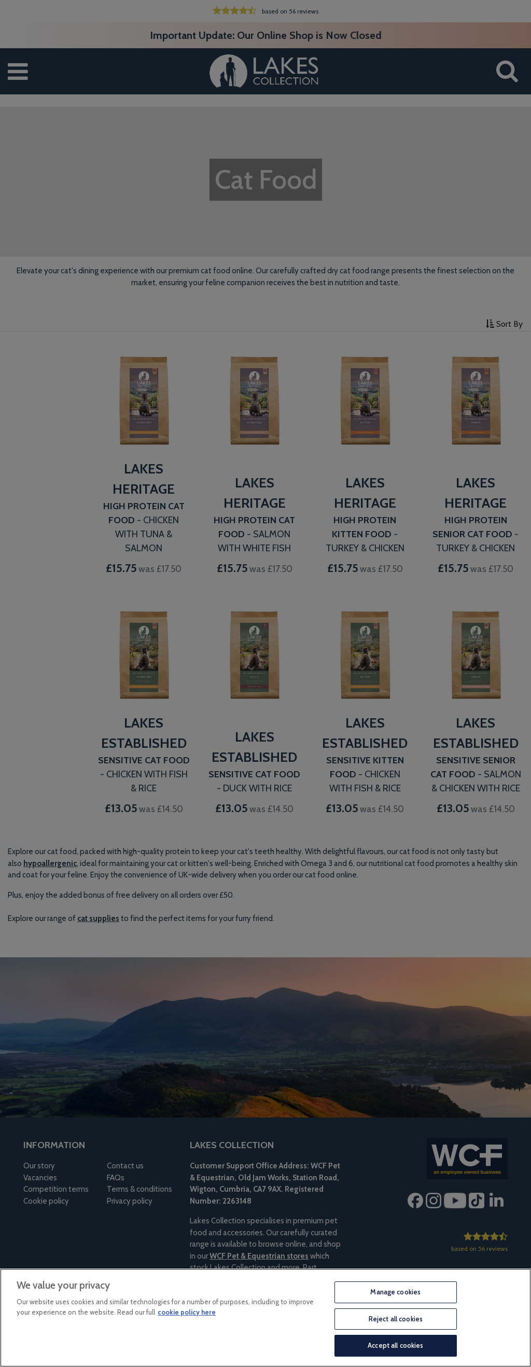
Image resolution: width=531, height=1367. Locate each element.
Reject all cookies (396, 1319)
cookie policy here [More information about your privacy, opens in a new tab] (187, 1312)
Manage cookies (395, 1292)
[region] (265, 1317)
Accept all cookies (395, 1345)
